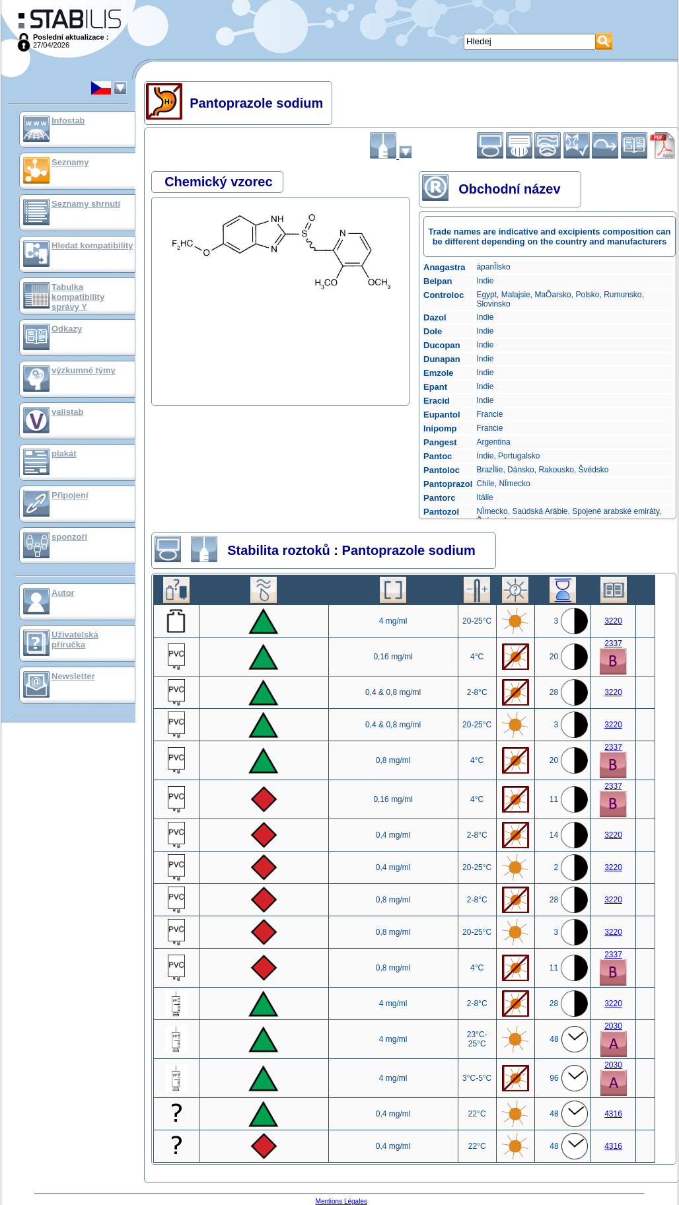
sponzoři (69, 537)
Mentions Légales (341, 1201)
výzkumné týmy (84, 370)
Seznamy (70, 162)
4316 (613, 1113)
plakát (64, 453)
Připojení (70, 495)
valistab (67, 412)
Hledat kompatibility (92, 245)
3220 (613, 621)
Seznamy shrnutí (86, 204)
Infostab (68, 121)
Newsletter (73, 676)
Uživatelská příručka (75, 639)
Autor (63, 593)
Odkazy (67, 329)
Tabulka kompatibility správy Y (78, 297)
